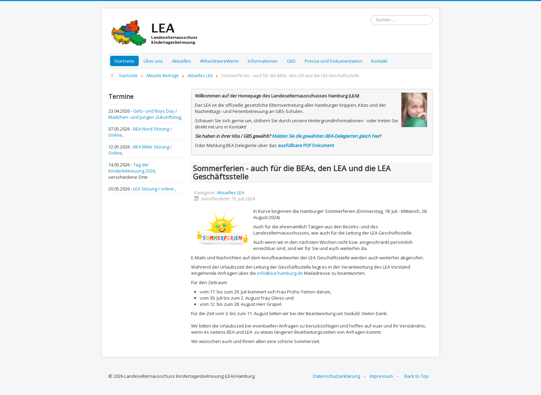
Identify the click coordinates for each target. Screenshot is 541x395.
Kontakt (379, 61)
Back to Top (416, 376)
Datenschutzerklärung (336, 376)
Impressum (381, 376)
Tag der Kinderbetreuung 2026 (131, 168)
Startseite (124, 61)
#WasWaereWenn (219, 61)
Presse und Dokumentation (333, 61)
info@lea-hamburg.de (280, 273)
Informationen (263, 61)
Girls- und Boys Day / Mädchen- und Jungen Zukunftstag (144, 114)
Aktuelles (181, 61)
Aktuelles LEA (230, 192)
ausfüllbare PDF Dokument (306, 145)
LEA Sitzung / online (154, 189)
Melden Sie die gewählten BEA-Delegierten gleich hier (326, 136)
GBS (291, 61)
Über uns (153, 61)
